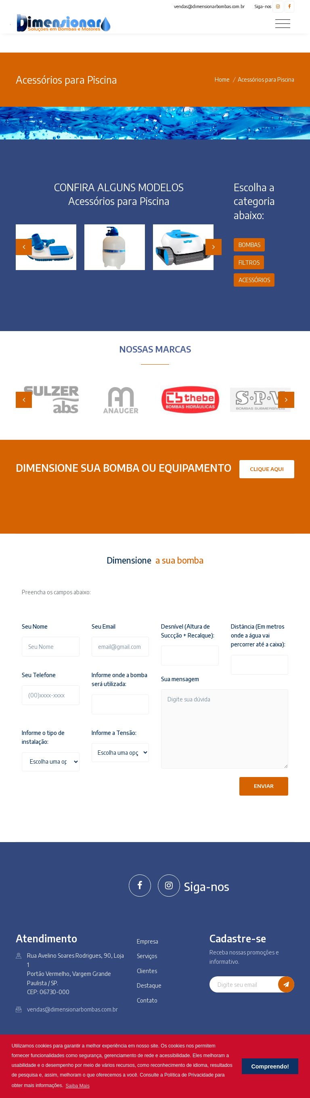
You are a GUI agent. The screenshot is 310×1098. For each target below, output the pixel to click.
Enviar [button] (264, 786)
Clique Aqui (267, 469)
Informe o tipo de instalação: (43, 737)
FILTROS (249, 262)
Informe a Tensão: (114, 732)
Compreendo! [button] (270, 1066)
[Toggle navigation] (282, 23)
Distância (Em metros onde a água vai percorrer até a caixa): (258, 635)
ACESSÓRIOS (254, 280)
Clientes (147, 970)
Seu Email (103, 626)
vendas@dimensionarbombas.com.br (209, 6)
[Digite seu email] (244, 984)
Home (222, 79)
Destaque (149, 985)
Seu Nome (35, 626)
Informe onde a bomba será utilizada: (119, 679)
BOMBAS (249, 244)
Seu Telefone (39, 674)
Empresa (147, 941)
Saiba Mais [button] (78, 1086)
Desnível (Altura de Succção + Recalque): (187, 631)
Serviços (147, 955)
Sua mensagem (180, 679)
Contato (147, 1000)
